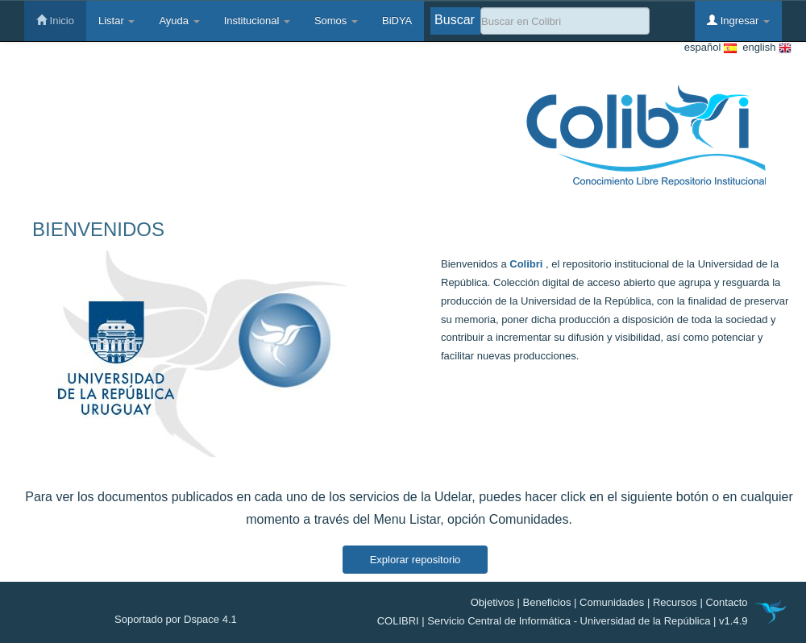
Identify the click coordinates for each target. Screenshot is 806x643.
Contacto (726, 602)
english (764, 48)
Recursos (675, 602)
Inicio (55, 20)
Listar (116, 21)
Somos (336, 21)
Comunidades (612, 602)
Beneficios (547, 602)
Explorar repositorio (415, 560)
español (710, 48)
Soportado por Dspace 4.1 (175, 619)
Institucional (257, 21)
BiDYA (397, 21)
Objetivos (492, 602)
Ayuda (179, 21)
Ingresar (738, 20)
